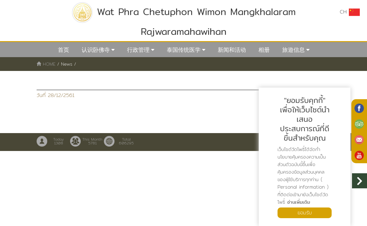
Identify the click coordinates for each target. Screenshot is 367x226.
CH (350, 12)
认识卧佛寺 (96, 49)
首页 (63, 49)
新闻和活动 (232, 49)
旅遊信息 (293, 49)
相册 (264, 49)
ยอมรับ (305, 213)
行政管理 (138, 49)
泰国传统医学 (184, 49)
